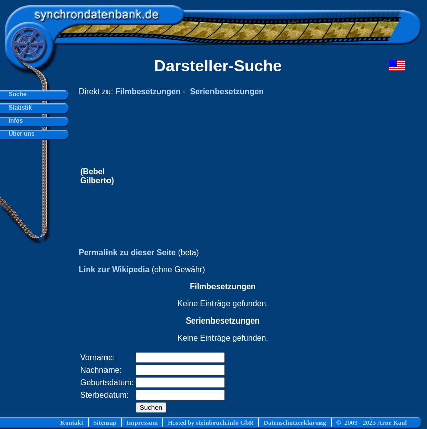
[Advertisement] (240, 176)
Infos (14, 120)
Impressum (142, 422)
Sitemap (105, 422)
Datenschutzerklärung (295, 422)
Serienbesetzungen (227, 91)
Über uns (20, 133)
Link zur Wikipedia (114, 269)
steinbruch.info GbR (224, 422)
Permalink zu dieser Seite (127, 252)
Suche (16, 94)
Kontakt (71, 422)
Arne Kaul (392, 422)
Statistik (18, 107)
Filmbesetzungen (148, 91)
